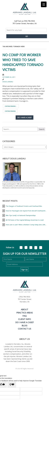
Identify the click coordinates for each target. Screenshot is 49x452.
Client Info (24, 319)
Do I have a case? (24, 117)
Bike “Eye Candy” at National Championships (21, 215)
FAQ (25, 315)
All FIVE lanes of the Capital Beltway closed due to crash (25, 220)
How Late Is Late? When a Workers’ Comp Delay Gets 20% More (26, 225)
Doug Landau (7, 82)
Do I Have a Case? (24, 322)
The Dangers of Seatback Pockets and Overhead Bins (24, 206)
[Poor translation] (12, 384)
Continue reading (11, 106)
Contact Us (24, 328)
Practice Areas (24, 312)
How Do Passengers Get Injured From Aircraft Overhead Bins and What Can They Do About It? (26, 211)
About (24, 309)
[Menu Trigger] (44, 4)
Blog (24, 325)
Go (26, 36)
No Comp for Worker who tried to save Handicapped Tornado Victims (22, 62)
